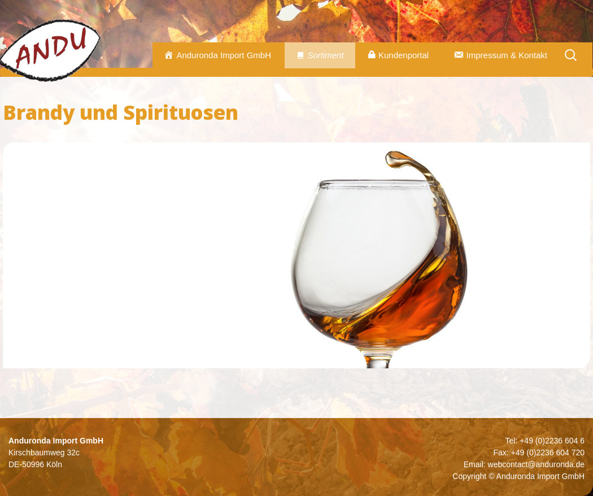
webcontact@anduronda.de (536, 464)
